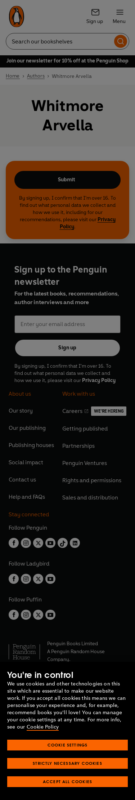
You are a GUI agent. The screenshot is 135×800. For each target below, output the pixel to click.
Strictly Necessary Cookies (67, 763)
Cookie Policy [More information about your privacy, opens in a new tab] (43, 727)
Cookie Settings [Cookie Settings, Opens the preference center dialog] (68, 745)
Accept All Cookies (67, 781)
